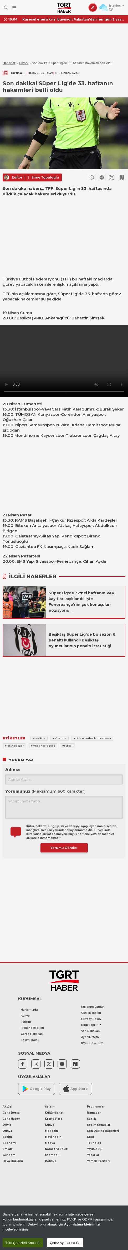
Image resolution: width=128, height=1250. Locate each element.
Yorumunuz (45, 791)
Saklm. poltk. (30, 1040)
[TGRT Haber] (64, 8)
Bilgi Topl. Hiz (91, 1025)
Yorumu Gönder (64, 848)
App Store (75, 1088)
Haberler (9, 63)
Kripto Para (53, 1118)
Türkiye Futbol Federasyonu (31, 278)
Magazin (51, 1131)
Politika (50, 1161)
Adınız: (12, 769)
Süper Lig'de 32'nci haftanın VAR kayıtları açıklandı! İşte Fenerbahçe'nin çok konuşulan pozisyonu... (81, 602)
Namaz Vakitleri (56, 1149)
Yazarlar (93, 1155)
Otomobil (52, 1155)
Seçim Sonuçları (99, 1125)
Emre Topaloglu (45, 177)
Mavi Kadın (53, 1137)
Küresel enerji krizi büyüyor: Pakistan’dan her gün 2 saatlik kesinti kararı (73, 19)
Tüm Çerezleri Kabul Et (22, 1243)
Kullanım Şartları (93, 1007)
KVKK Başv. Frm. (92, 1043)
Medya (50, 1143)
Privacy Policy (91, 1019)
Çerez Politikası (32, 1034)
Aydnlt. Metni (90, 1037)
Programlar (96, 1106)
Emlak (7, 1149)
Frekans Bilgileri (32, 1028)
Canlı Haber (11, 1118)
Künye (25, 1015)
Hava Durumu (13, 1161)
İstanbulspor (27, 409)
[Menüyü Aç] (14, 7)
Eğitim (7, 1137)
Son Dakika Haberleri (103, 1131)
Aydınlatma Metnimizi (82, 1224)
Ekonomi (9, 1143)
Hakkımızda (29, 1009)
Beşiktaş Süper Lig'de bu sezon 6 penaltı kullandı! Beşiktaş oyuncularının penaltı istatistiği (82, 640)
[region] (64, 1227)
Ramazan (94, 1112)
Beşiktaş (25, 317)
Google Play (37, 1089)
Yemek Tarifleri (98, 1161)
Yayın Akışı (94, 1149)
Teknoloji (94, 1143)
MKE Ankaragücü (52, 317)
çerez (89, 1214)
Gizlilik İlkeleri (91, 1013)
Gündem (9, 1155)
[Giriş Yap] (92, 7)
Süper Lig (67, 293)
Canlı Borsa (11, 1112)
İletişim (26, 1022)
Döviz (7, 1125)
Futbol (24, 63)
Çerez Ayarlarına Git (65, 1243)
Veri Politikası (90, 1031)
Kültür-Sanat (54, 1112)
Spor (90, 1137)
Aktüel (7, 1106)
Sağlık (91, 1118)
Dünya (7, 1131)
